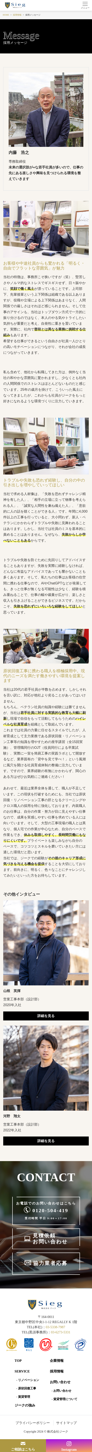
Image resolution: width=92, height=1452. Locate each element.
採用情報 (57, 1371)
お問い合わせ (60, 1382)
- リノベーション (27, 1380)
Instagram (69, 1449)
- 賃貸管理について (64, 1399)
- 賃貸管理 (23, 1396)
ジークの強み (25, 1405)
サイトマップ (66, 1423)
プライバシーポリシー (32, 1423)
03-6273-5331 (61, 1332)
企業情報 (57, 1360)
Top (18, 1360)
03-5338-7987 (55, 1327)
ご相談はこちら (23, 1449)
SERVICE (22, 1371)
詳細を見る (46, 1016)
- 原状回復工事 (26, 1388)
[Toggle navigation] (85, 5)
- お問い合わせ (61, 1390)
